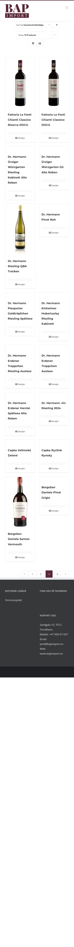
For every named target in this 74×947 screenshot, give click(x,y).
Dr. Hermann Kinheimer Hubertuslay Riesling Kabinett (51, 313)
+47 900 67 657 (58, 634)
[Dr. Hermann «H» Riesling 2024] (54, 394)
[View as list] (40, 43)
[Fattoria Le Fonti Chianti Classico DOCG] (54, 83)
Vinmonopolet (13, 600)
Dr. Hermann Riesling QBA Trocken (17, 266)
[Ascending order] (57, 24)
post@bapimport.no (51, 644)
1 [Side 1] (32, 574)
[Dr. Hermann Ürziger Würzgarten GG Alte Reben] (54, 148)
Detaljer (21, 137)
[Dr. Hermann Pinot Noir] (54, 206)
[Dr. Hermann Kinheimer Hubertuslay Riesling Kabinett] (54, 294)
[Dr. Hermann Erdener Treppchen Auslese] (54, 347)
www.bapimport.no (51, 653)
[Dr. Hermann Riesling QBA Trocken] (20, 229)
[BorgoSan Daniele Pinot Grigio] (54, 479)
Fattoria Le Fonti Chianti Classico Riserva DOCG (19, 120)
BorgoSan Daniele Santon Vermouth (19, 539)
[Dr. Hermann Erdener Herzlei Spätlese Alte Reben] (20, 394)
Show (27, 35)
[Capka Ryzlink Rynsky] (54, 442)
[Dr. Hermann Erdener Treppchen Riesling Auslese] (20, 347)
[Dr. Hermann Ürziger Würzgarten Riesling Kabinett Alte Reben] (20, 148)
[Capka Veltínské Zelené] (20, 442)
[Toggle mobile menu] (67, 7)
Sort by (30, 24)
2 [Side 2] (40, 574)
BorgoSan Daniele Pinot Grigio (51, 492)
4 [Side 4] (57, 574)
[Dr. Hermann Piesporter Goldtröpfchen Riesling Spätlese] (20, 294)
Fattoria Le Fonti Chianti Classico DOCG (53, 120)
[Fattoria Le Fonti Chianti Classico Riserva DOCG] (20, 83)
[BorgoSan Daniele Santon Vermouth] (20, 502)
